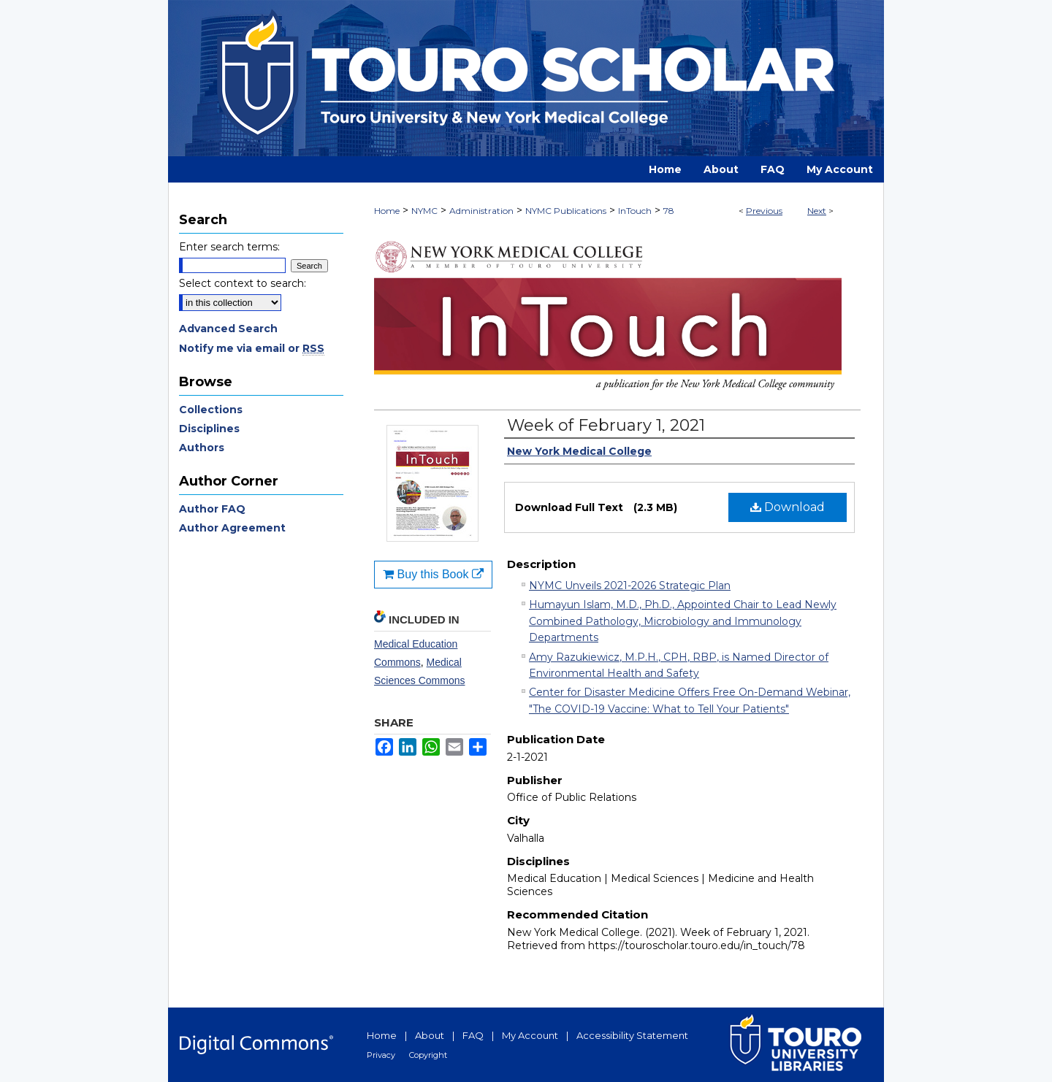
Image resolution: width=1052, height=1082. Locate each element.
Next (816, 210)
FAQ (473, 1035)
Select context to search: (242, 283)
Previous (764, 210)
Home (387, 210)
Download (787, 507)
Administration (481, 210)
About (429, 1035)
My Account (530, 1035)
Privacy (381, 1055)
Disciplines (209, 428)
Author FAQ (212, 508)
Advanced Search (228, 328)
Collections (211, 409)
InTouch (635, 210)
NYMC (424, 210)
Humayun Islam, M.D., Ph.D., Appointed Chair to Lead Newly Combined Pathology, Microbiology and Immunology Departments (682, 621)
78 (668, 210)
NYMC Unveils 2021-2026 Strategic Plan (630, 585)
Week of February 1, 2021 (606, 425)
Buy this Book (433, 574)
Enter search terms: (229, 246)
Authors (201, 447)
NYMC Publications (565, 210)
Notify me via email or (251, 348)
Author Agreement (232, 527)
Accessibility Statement (632, 1035)
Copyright (428, 1055)
